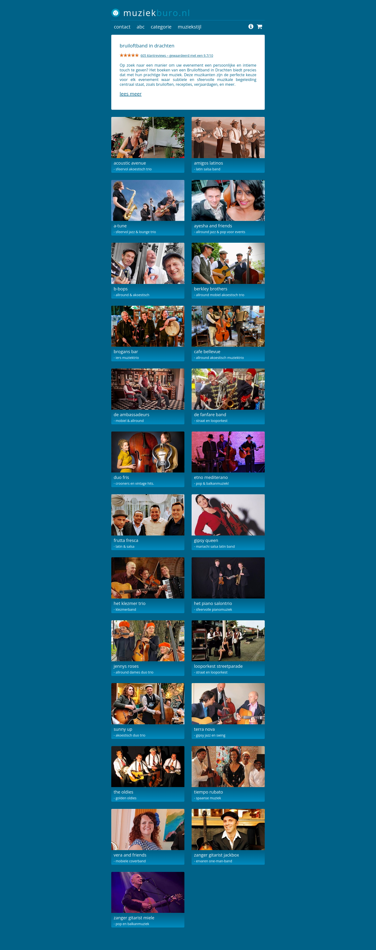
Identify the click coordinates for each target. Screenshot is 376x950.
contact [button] (122, 26)
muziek (157, 13)
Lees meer (130, 94)
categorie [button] (161, 26)
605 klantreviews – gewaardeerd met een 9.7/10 (177, 55)
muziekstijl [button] (189, 26)
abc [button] (141, 26)
